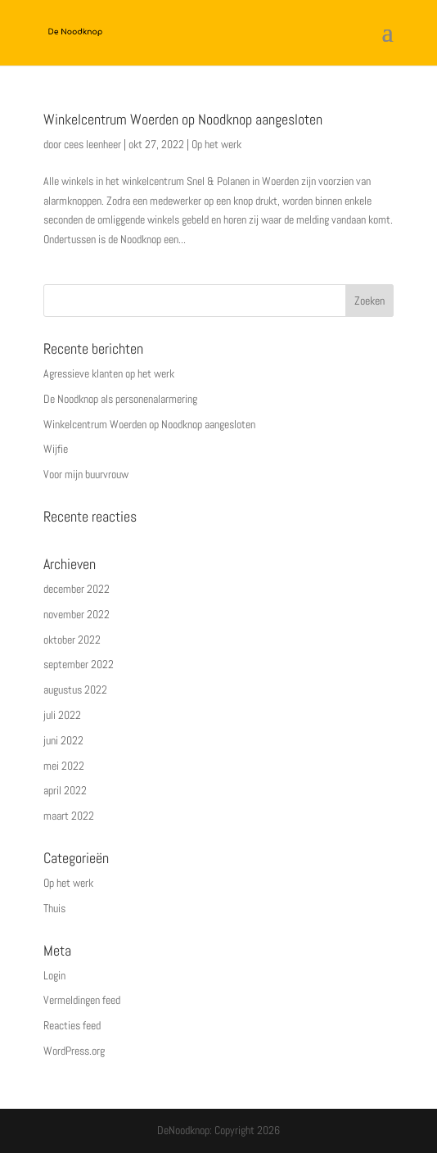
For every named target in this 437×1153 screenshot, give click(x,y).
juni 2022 (63, 740)
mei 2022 (63, 765)
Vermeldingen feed (81, 999)
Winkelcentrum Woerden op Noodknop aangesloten (182, 119)
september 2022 (78, 664)
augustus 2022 (75, 689)
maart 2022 (68, 815)
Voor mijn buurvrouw (85, 474)
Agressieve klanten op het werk (108, 373)
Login (54, 975)
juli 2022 (62, 715)
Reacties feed (72, 1025)
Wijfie (55, 448)
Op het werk (216, 144)
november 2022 (76, 614)
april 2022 (65, 790)
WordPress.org (74, 1050)
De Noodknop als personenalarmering (120, 398)
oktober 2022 (72, 639)
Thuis (54, 908)
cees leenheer (92, 144)
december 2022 (76, 588)
